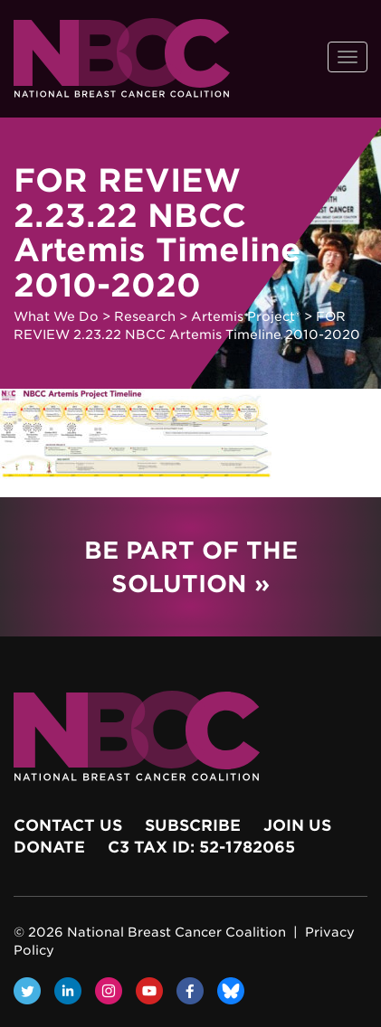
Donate (49, 847)
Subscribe (193, 825)
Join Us (297, 825)
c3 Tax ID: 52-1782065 (201, 847)
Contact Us (68, 825)
